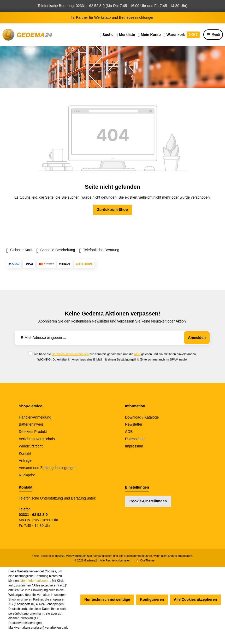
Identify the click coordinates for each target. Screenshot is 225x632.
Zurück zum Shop (112, 209)
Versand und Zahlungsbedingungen (47, 468)
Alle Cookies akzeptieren (195, 599)
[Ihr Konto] (149, 34)
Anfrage (25, 460)
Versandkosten (103, 555)
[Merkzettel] (126, 34)
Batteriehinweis (31, 424)
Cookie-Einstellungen (148, 501)
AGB (137, 354)
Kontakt (25, 453)
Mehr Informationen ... (35, 581)
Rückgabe (27, 475)
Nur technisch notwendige (107, 599)
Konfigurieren (152, 599)
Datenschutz (135, 439)
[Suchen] (106, 34)
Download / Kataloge (142, 417)
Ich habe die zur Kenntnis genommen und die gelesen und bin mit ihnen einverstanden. (115, 354)
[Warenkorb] (181, 34)
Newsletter (133, 424)
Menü (213, 35)
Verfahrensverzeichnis (37, 439)
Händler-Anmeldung (35, 417)
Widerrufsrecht (31, 446)
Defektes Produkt (33, 431)
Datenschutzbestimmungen (70, 354)
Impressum (134, 446)
